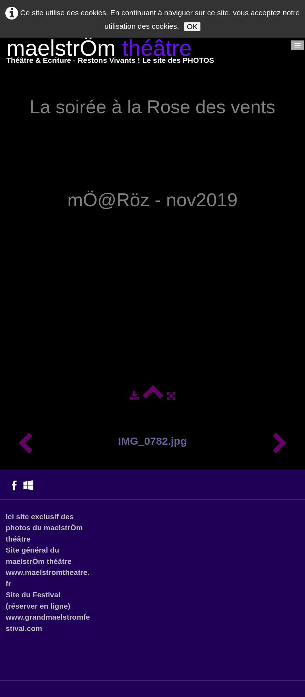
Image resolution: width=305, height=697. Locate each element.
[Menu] (297, 45)
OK (192, 26)
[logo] (110, 53)
